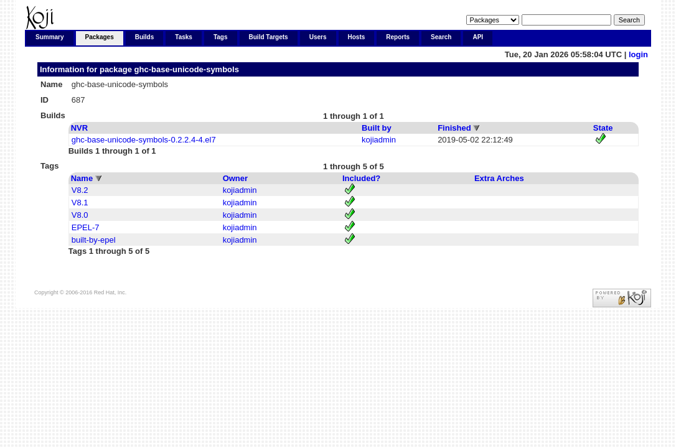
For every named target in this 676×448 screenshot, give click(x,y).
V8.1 (80, 202)
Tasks (183, 37)
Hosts (356, 37)
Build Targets (268, 37)
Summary (49, 37)
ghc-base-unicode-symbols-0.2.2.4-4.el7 (144, 139)
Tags (221, 37)
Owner (235, 178)
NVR (79, 128)
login (638, 54)
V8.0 (80, 215)
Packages (99, 37)
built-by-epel (94, 240)
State (603, 128)
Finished (454, 128)
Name (82, 178)
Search (441, 37)
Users (318, 37)
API (477, 37)
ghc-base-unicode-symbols (186, 69)
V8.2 (80, 190)
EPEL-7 (86, 227)
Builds (144, 37)
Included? (361, 178)
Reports (398, 37)
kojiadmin (379, 139)
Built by (377, 128)
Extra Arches (499, 178)
